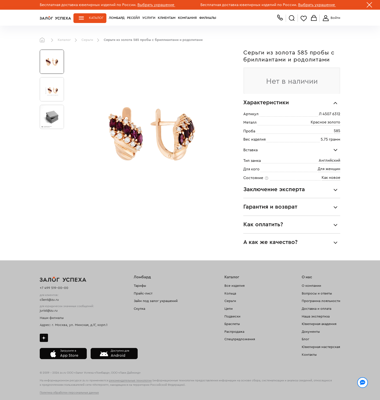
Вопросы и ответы (317, 293)
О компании (311, 285)
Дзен (44, 338)
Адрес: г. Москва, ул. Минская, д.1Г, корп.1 (73, 325)
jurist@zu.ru (49, 310)
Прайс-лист (143, 293)
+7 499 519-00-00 (54, 288)
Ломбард (117, 18)
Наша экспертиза (316, 316)
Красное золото (325, 122)
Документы (311, 331)
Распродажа (234, 331)
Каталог (96, 18)
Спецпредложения (239, 339)
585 (337, 131)
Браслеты (232, 324)
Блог (305, 339)
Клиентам (166, 18)
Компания (187, 18)
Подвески (232, 316)
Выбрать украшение (156, 5)
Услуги (148, 18)
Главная (43, 40)
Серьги (87, 40)
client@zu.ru (49, 300)
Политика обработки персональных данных (69, 392)
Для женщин (329, 169)
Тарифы (140, 285)
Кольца (230, 293)
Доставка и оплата (316, 308)
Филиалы (207, 18)
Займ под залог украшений (156, 301)
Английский (329, 160)
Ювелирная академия (319, 324)
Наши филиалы (52, 318)
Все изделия (234, 285)
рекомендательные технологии (130, 380)
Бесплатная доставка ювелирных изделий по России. (88, 5)
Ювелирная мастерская (321, 347)
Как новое (331, 178)
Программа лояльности (321, 301)
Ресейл (133, 18)
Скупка (139, 308)
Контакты (309, 354)
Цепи (228, 308)
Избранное (304, 18)
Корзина (314, 18)
